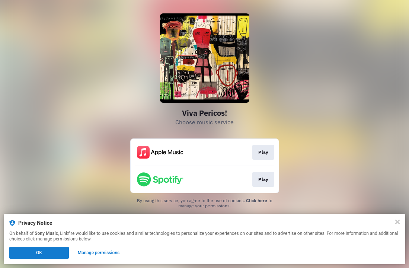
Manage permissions (99, 252)
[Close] (397, 222)
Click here (256, 200)
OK (39, 252)
